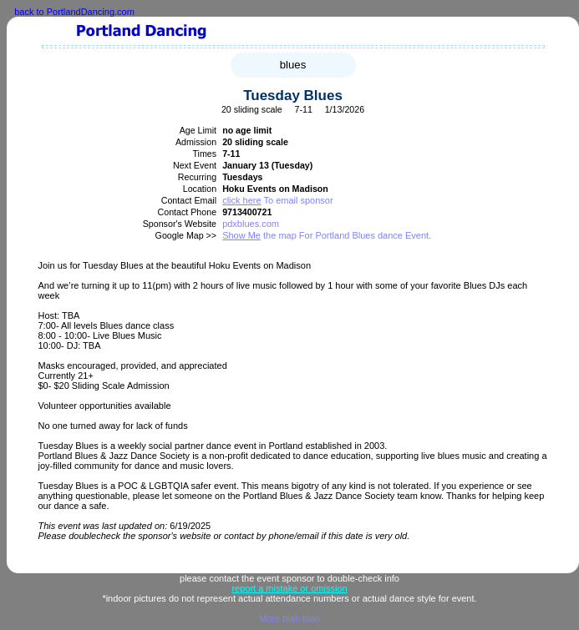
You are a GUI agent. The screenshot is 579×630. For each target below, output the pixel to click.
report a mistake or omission (289, 588)
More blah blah (289, 618)
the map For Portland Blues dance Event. (326, 235)
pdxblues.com (250, 224)
